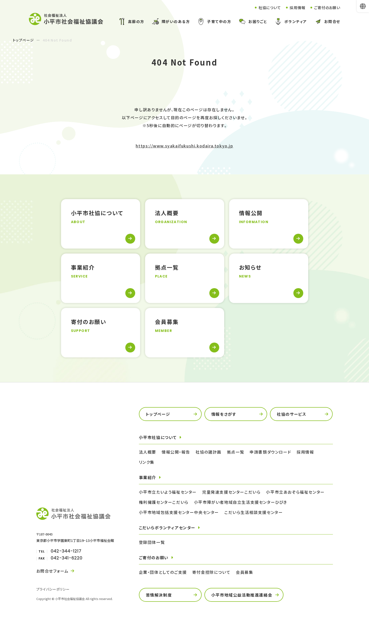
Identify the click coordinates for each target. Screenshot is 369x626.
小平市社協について (158, 438)
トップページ (23, 40)
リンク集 (146, 462)
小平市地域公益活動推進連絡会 (241, 595)
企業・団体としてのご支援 (163, 573)
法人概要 (147, 452)
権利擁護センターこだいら (164, 503)
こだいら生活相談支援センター (253, 513)
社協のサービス (291, 414)
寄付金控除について (211, 573)
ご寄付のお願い (326, 8)
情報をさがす (223, 414)
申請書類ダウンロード (270, 452)
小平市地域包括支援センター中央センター (179, 513)
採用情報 (295, 8)
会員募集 (244, 573)
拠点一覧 (235, 452)
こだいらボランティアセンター (167, 528)
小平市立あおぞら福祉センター (295, 492)
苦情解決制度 (159, 595)
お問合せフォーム (52, 571)
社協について (266, 8)
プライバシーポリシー (53, 589)
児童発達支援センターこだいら (231, 492)
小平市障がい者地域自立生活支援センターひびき (240, 503)
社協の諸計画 (208, 452)
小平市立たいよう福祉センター (168, 492)
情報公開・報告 (176, 452)
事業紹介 (147, 478)
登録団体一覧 (152, 543)
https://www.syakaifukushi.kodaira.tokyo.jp (184, 146)
